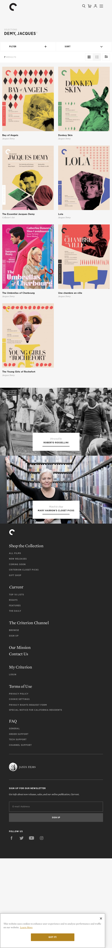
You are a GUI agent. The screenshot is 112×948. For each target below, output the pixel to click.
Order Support (18, 823)
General (14, 818)
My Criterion (20, 756)
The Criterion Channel (29, 712)
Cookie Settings (19, 788)
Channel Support (20, 834)
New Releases (18, 648)
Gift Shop (15, 665)
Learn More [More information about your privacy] (26, 927)
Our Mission (20, 737)
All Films (15, 643)
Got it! (52, 937)
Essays (13, 689)
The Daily (15, 700)
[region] (52, 930)
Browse (14, 720)
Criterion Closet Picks (24, 659)
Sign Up (14, 725)
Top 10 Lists (16, 684)
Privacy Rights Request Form (28, 794)
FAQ (13, 810)
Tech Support (18, 829)
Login (12, 764)
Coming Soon (17, 654)
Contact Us (18, 743)
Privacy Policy (18, 783)
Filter (28, 46)
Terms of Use (20, 775)
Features (15, 695)
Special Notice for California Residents (35, 799)
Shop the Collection (26, 635)
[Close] (101, 918)
